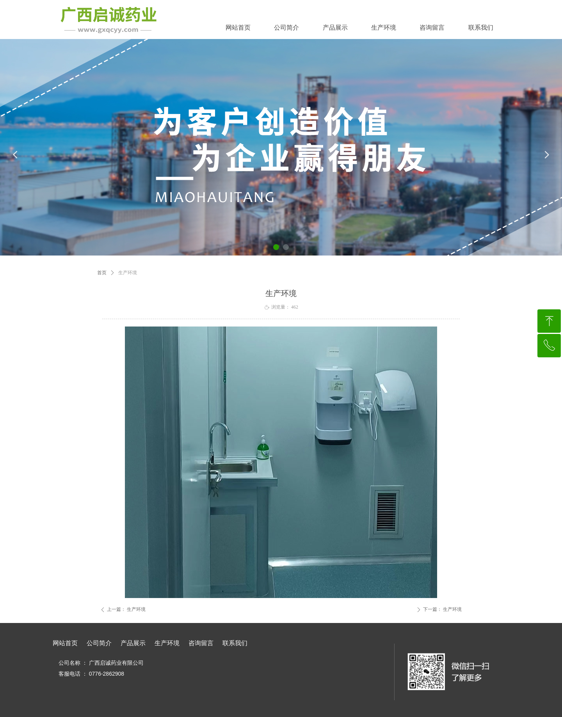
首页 (102, 272)
